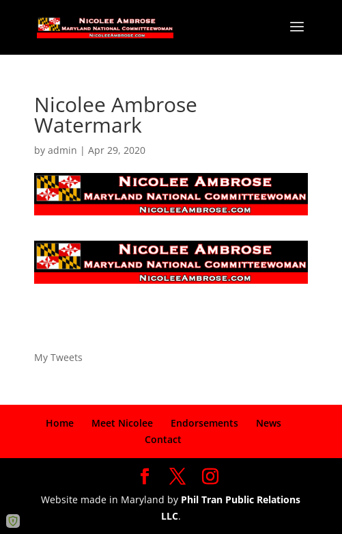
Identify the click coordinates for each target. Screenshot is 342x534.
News (268, 422)
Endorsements (204, 422)
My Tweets (58, 357)
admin (62, 150)
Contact (163, 439)
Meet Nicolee (122, 422)
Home (60, 422)
